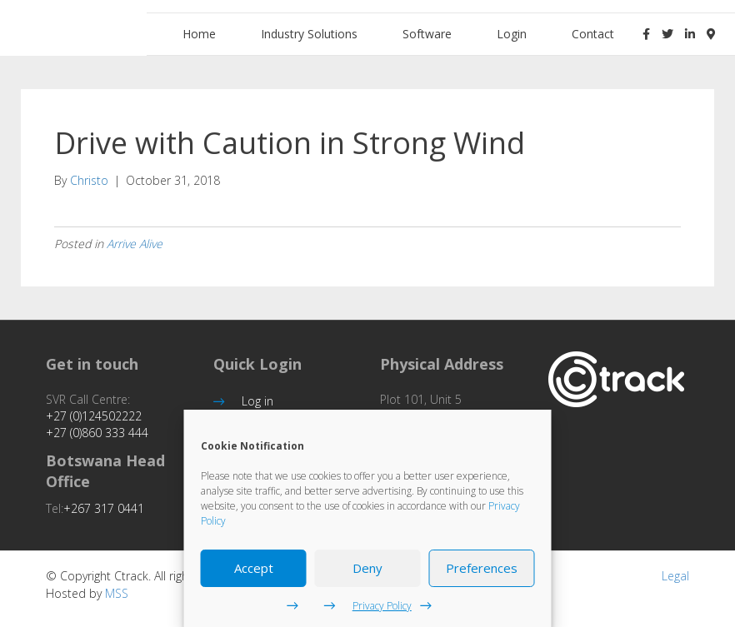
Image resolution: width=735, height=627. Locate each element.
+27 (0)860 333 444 (97, 432)
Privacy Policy (382, 606)
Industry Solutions (309, 34)
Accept (253, 568)
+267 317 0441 (103, 508)
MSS (116, 593)
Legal (675, 576)
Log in (257, 401)
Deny (367, 568)
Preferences (482, 568)
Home (199, 34)
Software (427, 34)
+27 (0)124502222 (94, 416)
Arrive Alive (134, 243)
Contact (593, 34)
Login (512, 34)
